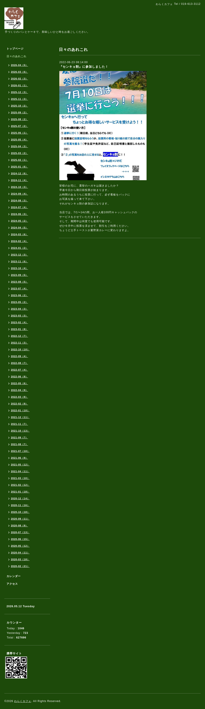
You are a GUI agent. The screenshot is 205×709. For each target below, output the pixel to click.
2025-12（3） (19, 92)
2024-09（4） (19, 193)
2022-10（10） (20, 349)
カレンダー (14, 576)
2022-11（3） (19, 342)
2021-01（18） (20, 491)
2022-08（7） (19, 363)
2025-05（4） (19, 139)
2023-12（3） (19, 254)
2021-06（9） (19, 458)
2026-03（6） (19, 72)
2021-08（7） (19, 444)
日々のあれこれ (16, 56)
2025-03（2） (19, 153)
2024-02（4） (19, 241)
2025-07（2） (19, 126)
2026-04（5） (19, 65)
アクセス (12, 583)
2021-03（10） (20, 478)
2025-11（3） (19, 99)
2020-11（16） (20, 505)
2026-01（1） (19, 85)
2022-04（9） (19, 390)
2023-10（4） (19, 268)
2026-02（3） (19, 78)
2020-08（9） (19, 525)
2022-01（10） (20, 410)
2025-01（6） (19, 166)
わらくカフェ (22, 701)
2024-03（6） (19, 234)
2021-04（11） (20, 471)
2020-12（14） (20, 498)
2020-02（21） (20, 566)
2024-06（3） (19, 214)
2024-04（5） (19, 227)
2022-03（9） (19, 397)
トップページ (15, 48)
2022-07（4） (19, 369)
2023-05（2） (19, 302)
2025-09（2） (19, 112)
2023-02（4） (19, 322)
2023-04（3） (19, 309)
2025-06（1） (19, 132)
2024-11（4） (19, 180)
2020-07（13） (20, 532)
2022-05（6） (19, 383)
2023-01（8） (19, 329)
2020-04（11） (20, 552)
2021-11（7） (19, 424)
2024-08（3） (19, 200)
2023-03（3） (19, 315)
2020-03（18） (20, 559)
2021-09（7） (19, 437)
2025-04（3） (19, 146)
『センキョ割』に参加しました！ (83, 66)
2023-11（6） (19, 261)
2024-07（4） (19, 207)
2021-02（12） (20, 485)
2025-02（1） (19, 160)
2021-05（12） (20, 464)
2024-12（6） (19, 173)
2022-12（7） (19, 336)
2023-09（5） (19, 275)
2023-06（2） (19, 295)
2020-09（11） (20, 518)
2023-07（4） (19, 288)
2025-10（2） (19, 105)
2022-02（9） (19, 403)
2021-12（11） (20, 417)
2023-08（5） (19, 281)
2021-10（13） (20, 430)
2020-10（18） (20, 512)
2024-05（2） (19, 221)
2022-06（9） (19, 376)
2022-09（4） (19, 356)
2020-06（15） (20, 539)
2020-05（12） (20, 546)
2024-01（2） (19, 248)
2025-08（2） (19, 119)
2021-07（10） (20, 451)
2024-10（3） (19, 187)
